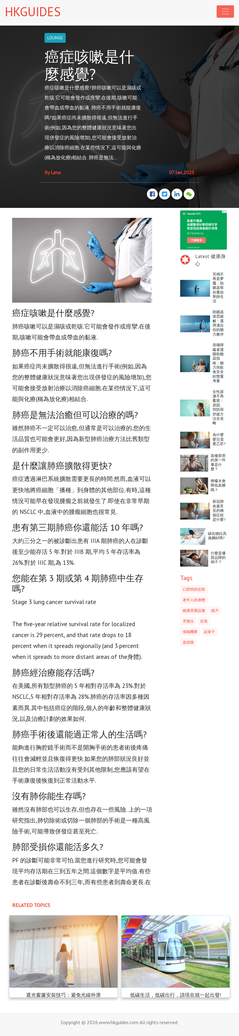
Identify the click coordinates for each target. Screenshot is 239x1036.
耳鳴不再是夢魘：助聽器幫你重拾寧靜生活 (218, 287)
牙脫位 (188, 621)
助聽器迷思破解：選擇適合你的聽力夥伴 (218, 323)
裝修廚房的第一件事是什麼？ (218, 462)
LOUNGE (55, 38)
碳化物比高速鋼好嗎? (217, 535)
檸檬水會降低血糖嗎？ (218, 485)
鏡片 (215, 610)
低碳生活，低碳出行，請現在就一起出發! (175, 995)
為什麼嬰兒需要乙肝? (219, 439)
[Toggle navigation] (225, 11)
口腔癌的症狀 (194, 589)
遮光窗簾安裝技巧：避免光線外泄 (63, 995)
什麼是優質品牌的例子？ (218, 557)
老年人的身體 (194, 599)
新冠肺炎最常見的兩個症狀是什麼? (219, 510)
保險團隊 (190, 631)
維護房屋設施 (194, 610)
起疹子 (209, 631)
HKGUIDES (33, 11)
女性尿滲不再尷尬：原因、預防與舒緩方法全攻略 (218, 407)
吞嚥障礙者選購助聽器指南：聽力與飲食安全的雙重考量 (218, 363)
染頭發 (188, 642)
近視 (204, 621)
